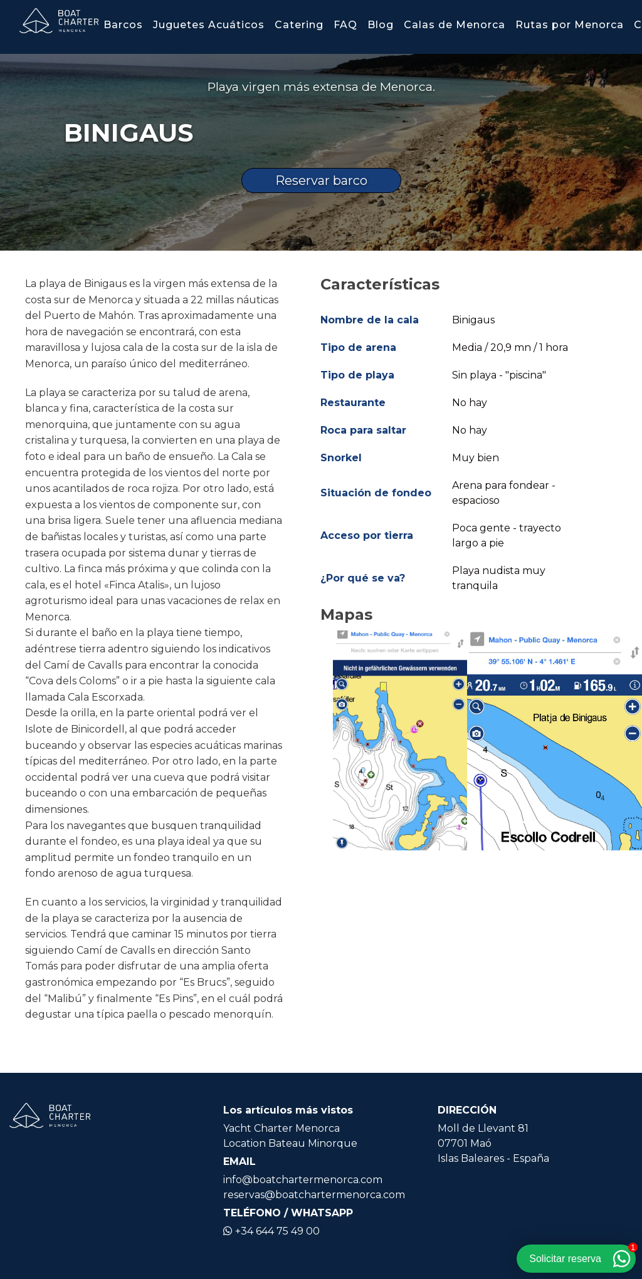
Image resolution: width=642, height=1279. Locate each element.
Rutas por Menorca (569, 25)
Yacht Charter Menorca (281, 1128)
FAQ (345, 25)
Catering (299, 25)
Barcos (123, 25)
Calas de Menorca (454, 25)
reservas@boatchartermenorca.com (314, 1195)
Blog (380, 25)
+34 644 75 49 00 (271, 1231)
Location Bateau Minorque (290, 1143)
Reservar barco (321, 180)
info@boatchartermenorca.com (302, 1180)
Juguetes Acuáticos (209, 25)
